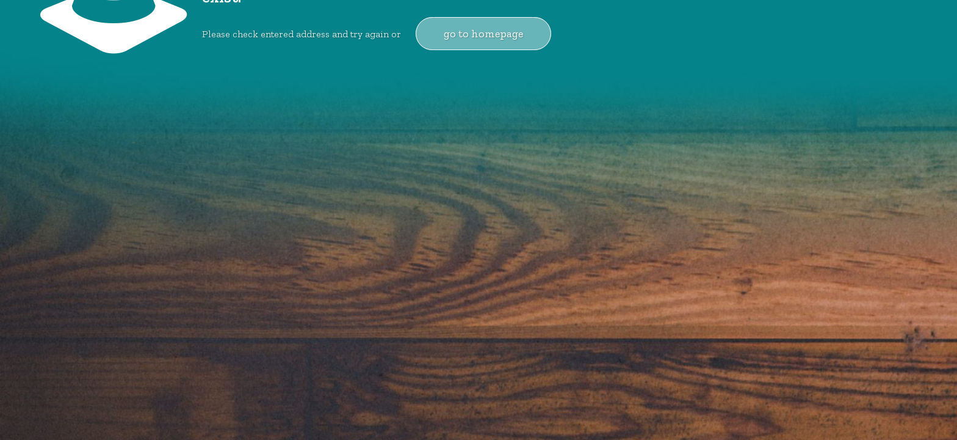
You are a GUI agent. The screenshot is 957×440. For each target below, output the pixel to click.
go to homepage (483, 33)
